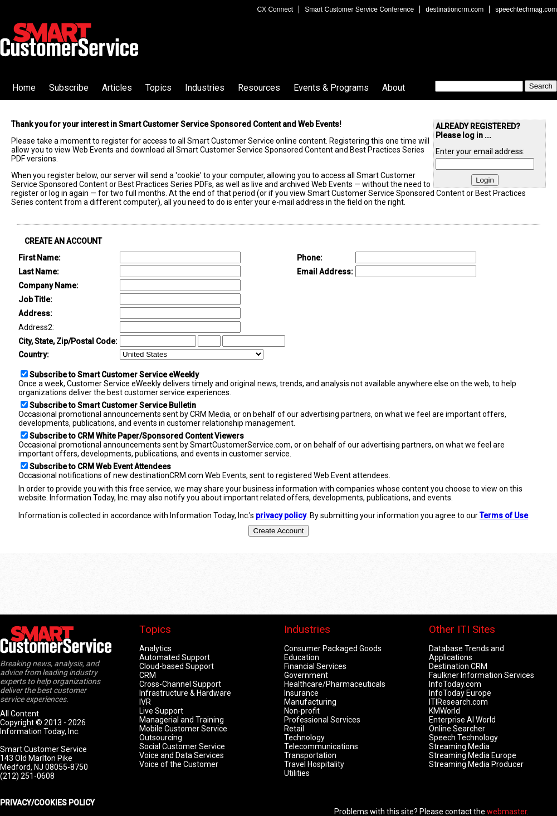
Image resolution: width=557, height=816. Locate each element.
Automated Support (174, 657)
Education (301, 657)
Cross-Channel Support (180, 684)
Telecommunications (321, 746)
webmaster (507, 811)
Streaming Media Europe (472, 755)
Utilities (297, 773)
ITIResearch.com (458, 701)
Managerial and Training (181, 719)
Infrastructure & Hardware (185, 693)
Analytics (155, 648)
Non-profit (302, 710)
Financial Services (315, 666)
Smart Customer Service (69, 39)
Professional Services (322, 719)
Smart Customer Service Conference (359, 9)
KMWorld (444, 710)
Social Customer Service (182, 746)
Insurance (301, 693)
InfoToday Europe (460, 693)
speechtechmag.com (526, 9)
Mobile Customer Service (183, 728)
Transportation (310, 755)
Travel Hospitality (314, 764)
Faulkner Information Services (481, 675)
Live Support (161, 710)
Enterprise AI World (462, 719)
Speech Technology (463, 737)
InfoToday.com (455, 684)
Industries (204, 87)
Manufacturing (310, 701)
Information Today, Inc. (40, 731)
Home (24, 87)
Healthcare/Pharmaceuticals (334, 684)
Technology (304, 737)
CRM (147, 675)
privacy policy (281, 515)
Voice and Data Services (181, 755)
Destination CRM (458, 666)
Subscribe (69, 87)
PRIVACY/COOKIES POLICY (47, 802)
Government (306, 675)
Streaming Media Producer (476, 764)
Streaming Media (459, 746)
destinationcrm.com (454, 9)
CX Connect (275, 9)
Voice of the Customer (178, 764)
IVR (145, 701)
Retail (294, 728)
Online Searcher (457, 728)
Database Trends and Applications (466, 653)
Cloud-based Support (176, 666)
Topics (158, 87)
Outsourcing (160, 737)
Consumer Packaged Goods (333, 648)
